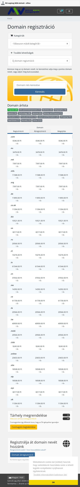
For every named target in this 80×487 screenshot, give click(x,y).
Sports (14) (12, 113)
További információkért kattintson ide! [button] (50, 475)
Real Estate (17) (14, 120)
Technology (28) (24, 113)
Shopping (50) (66, 117)
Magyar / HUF (16, 477)
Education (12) (13, 117)
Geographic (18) (60, 110)
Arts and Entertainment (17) (30, 110)
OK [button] (53, 482)
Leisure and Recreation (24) (48, 117)
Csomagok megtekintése (23, 427)
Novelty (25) (26, 120)
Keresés (40, 91)
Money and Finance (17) (53, 113)
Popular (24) (12, 110)
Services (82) (37, 113)
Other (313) (37, 120)
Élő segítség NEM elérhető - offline (17, 3)
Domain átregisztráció (22, 454)
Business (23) (47, 110)
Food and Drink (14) (28, 117)
